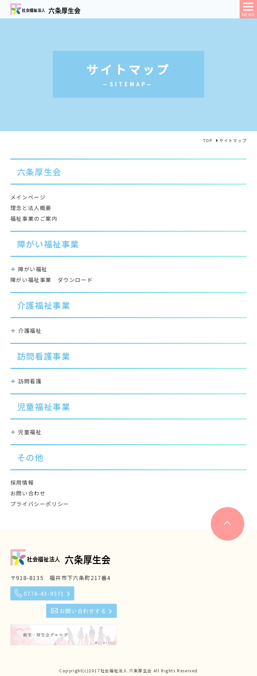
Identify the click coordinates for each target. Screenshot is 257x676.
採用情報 (22, 482)
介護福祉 (29, 330)
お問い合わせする (83, 611)
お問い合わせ (28, 493)
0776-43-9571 (44, 593)
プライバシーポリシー (39, 504)
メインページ (28, 197)
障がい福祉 (33, 269)
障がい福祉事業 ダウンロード (51, 280)
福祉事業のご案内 (34, 218)
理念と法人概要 (31, 208)
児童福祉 (29, 432)
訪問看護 (29, 381)
